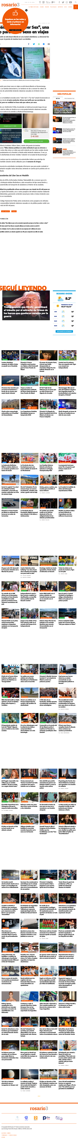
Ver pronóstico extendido (64, 331)
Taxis (14, 211)
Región (47, 7)
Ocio (65, 7)
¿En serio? (5, 211)
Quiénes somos (6, 1133)
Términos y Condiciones (9, 1135)
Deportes (60, 7)
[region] (39, 15)
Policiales (53, 7)
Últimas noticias (33, 7)
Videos (70, 7)
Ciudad (42, 7)
